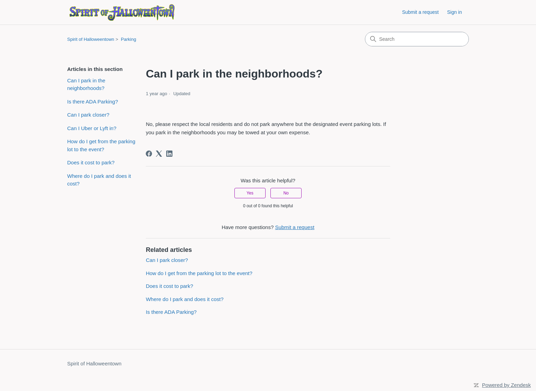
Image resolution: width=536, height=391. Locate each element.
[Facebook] (149, 154)
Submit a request (420, 12)
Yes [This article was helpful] (250, 193)
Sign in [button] (454, 12)
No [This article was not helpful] (285, 193)
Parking (128, 39)
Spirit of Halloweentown (90, 39)
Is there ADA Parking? (92, 101)
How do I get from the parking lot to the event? (101, 145)
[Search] (416, 39)
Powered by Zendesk (506, 385)
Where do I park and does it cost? (99, 180)
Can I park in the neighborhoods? (86, 84)
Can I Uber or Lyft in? (91, 128)
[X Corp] (159, 154)
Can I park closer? (88, 115)
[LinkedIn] (169, 154)
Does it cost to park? (91, 162)
